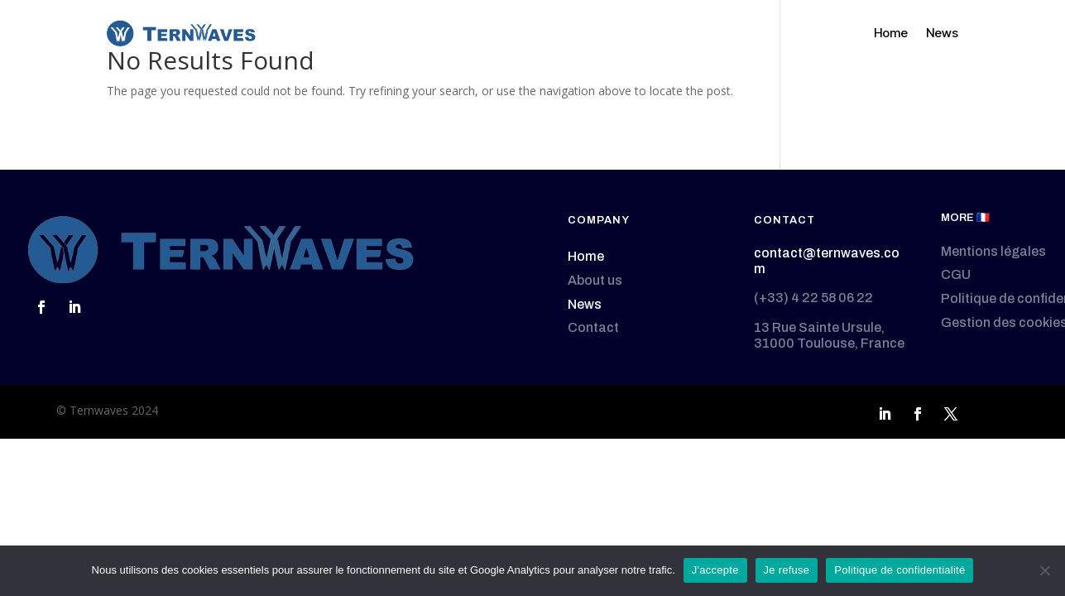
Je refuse (787, 570)
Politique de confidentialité (899, 570)
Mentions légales (993, 251)
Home (891, 33)
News (942, 33)
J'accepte (715, 570)
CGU (956, 274)
